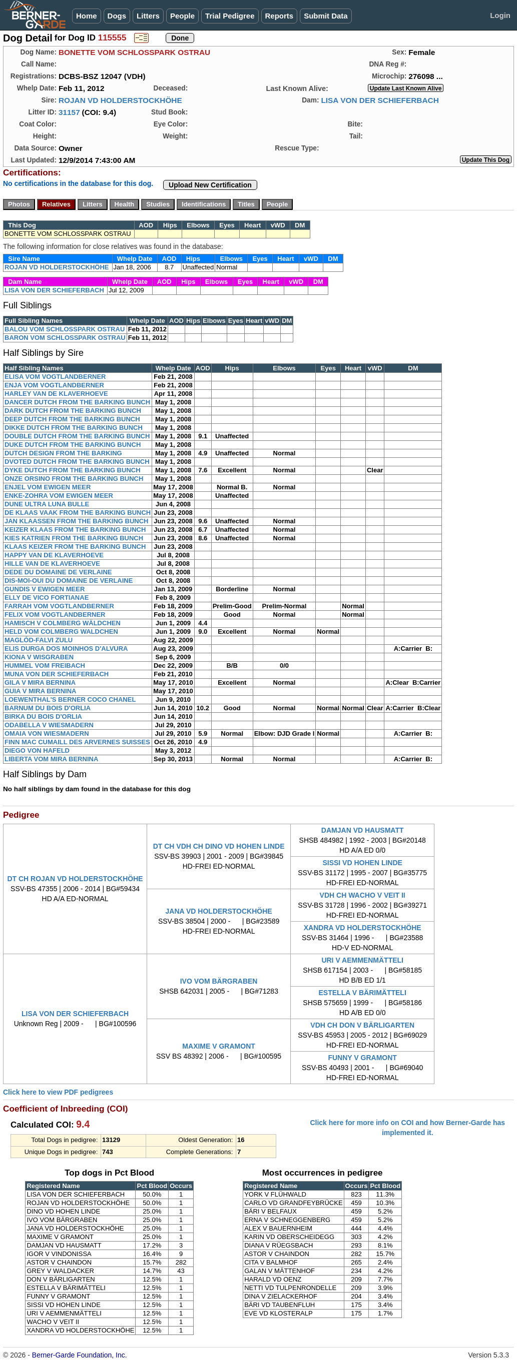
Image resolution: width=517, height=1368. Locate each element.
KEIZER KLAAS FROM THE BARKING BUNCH (75, 529)
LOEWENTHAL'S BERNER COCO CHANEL (70, 699)
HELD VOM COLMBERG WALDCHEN (61, 631)
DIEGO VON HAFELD (37, 750)
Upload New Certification (210, 185)
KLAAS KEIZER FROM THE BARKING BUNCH (75, 546)
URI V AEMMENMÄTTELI (362, 960)
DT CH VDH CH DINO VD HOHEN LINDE (219, 846)
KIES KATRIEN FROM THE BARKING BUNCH (74, 538)
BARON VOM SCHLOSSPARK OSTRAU (65, 337)
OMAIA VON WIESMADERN (47, 733)
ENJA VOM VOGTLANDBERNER (54, 385)
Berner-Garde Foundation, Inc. (79, 1355)
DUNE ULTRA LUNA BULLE (47, 504)
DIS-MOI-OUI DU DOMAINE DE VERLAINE (69, 580)
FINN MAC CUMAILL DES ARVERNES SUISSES (77, 742)
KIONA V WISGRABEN (39, 657)
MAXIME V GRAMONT (218, 1046)
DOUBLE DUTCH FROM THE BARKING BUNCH (77, 436)
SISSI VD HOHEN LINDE (362, 863)
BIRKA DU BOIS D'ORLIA (43, 716)
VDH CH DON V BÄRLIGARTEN (362, 1025)
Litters (148, 15)
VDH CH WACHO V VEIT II (362, 895)
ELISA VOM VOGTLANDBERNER (55, 376)
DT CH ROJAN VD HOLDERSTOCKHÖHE (75, 879)
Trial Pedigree (229, 15)
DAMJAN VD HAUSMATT (362, 830)
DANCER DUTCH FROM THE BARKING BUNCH (77, 402)
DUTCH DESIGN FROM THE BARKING (63, 453)
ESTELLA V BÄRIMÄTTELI (362, 993)
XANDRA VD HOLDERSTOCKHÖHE (362, 928)
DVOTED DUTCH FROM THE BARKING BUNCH (77, 461)
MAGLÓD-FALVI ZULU (39, 640)
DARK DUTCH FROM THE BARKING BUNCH (73, 410)
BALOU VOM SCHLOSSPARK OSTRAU (65, 329)
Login (500, 15)
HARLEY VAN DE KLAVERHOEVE (56, 393)
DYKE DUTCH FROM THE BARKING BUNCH (73, 470)
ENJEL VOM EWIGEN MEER (48, 487)
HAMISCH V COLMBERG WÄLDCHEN (63, 623)
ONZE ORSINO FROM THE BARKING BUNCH (74, 478)
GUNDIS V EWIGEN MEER (45, 589)
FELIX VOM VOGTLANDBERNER (55, 614)
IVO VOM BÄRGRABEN (219, 981)
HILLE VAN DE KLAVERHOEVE (52, 563)
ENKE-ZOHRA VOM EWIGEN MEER (59, 495)
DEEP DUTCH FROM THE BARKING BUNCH (72, 419)
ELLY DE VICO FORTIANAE (47, 597)
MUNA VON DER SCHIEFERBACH (57, 674)
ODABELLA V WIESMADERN (49, 725)
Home (86, 15)
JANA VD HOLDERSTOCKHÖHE (219, 911)
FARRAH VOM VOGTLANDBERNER (59, 606)
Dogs (117, 15)
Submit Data (326, 15)
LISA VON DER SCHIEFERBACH (379, 100)
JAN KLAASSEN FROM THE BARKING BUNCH (76, 521)
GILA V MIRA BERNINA (40, 682)
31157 (69, 112)
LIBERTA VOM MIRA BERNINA (51, 759)
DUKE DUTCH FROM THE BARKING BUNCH (73, 444)
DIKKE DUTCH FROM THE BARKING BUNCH (74, 427)
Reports (279, 15)
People (182, 15)
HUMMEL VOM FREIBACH (45, 665)
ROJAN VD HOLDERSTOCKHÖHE (120, 100)
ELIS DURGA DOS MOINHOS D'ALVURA (66, 648)
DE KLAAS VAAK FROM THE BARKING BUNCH (78, 512)
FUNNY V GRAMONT (362, 1058)
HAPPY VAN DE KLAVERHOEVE (54, 555)
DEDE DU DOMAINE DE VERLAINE (58, 572)
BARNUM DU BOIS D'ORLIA (48, 708)
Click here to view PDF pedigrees (58, 1092)
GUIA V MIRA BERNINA (40, 691)
